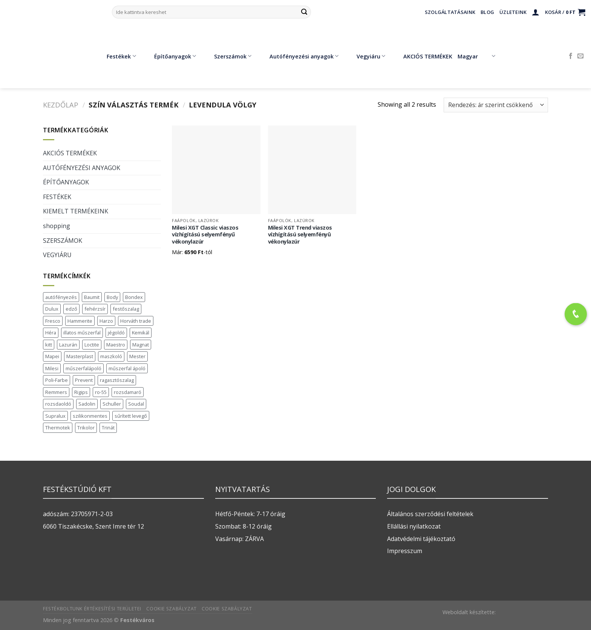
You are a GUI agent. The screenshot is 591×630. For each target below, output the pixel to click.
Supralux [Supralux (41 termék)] (55, 415)
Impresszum (404, 551)
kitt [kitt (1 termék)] (48, 344)
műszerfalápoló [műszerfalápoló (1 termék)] (83, 368)
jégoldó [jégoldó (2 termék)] (116, 332)
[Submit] (304, 12)
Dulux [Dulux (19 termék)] (51, 308)
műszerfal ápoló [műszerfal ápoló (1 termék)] (127, 368)
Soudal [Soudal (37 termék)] (136, 403)
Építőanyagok (169, 56)
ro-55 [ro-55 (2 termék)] (101, 392)
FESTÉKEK (57, 197)
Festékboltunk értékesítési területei (92, 608)
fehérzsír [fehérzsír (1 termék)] (95, 308)
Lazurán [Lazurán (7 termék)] (68, 344)
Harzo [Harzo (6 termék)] (106, 320)
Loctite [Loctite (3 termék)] (91, 344)
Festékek (116, 56)
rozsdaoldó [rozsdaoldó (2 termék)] (58, 403)
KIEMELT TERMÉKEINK (75, 211)
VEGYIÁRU (57, 255)
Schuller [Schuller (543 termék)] (112, 403)
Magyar (476, 56)
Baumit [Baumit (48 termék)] (92, 297)
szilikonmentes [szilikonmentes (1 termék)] (90, 415)
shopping (56, 226)
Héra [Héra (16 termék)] (50, 332)
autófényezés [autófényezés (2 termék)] (61, 297)
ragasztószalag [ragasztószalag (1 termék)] (117, 380)
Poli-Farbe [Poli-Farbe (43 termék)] (56, 380)
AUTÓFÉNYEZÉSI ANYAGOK (81, 168)
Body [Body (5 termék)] (112, 297)
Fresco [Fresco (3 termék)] (52, 320)
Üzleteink (513, 12)
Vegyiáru (365, 56)
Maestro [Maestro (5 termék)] (115, 344)
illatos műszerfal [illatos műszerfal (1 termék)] (82, 332)
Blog (487, 12)
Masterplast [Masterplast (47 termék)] (79, 356)
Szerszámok (227, 56)
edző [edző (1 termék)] (71, 308)
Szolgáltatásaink (450, 12)
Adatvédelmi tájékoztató (421, 539)
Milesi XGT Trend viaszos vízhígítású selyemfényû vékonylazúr (300, 234)
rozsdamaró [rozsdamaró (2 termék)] (127, 392)
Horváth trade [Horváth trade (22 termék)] (135, 320)
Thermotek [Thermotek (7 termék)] (57, 427)
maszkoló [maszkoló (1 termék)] (111, 356)
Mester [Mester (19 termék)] (137, 356)
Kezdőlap (60, 104)
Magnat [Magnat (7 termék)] (140, 344)
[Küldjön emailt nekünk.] (580, 56)
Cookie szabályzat (171, 608)
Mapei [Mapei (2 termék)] (52, 356)
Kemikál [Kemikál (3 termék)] (140, 332)
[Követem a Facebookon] (571, 56)
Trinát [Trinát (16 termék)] (108, 427)
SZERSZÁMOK (62, 240)
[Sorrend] (496, 105)
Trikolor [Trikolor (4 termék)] (86, 427)
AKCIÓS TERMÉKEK (422, 56)
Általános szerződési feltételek (430, 514)
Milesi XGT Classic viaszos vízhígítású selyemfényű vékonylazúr (205, 234)
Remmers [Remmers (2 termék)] (56, 392)
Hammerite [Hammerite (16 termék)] (79, 320)
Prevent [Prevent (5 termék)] (84, 380)
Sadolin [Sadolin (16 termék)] (86, 403)
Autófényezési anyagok (298, 56)
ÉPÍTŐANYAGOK (66, 182)
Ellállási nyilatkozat (414, 526)
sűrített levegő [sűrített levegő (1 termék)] (131, 415)
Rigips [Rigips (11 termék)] (81, 392)
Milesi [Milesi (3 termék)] (51, 368)
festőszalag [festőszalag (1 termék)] (126, 308)
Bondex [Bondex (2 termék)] (134, 297)
